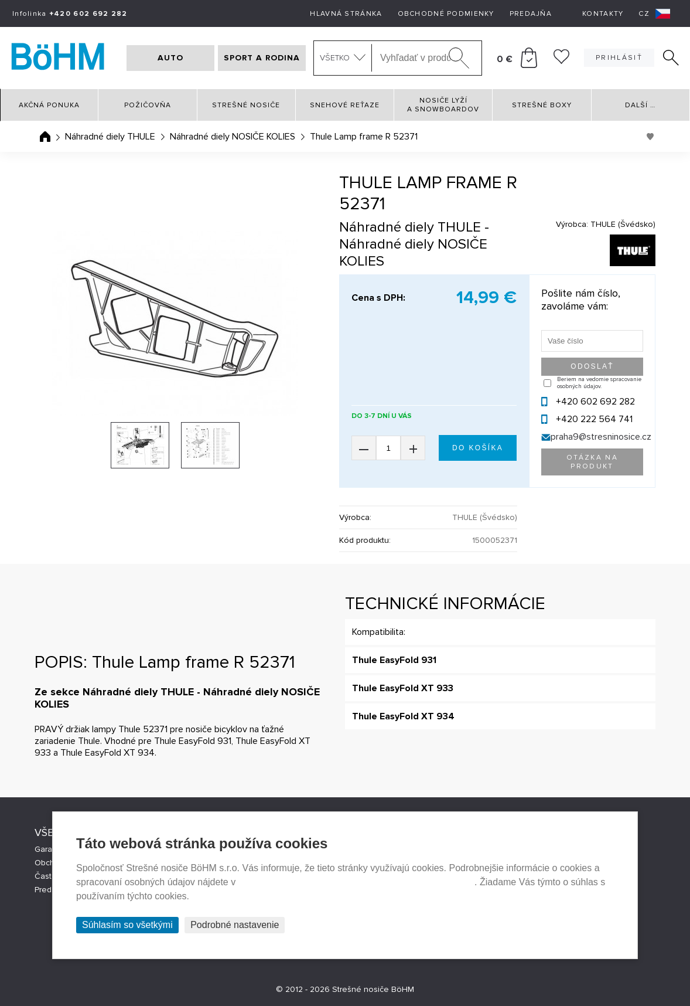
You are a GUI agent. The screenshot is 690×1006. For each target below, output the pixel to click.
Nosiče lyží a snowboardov (443, 105)
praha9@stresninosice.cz (601, 437)
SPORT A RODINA (262, 58)
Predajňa (531, 13)
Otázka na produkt (592, 462)
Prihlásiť (619, 57)
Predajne (51, 890)
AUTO (170, 58)
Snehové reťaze (345, 105)
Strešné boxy (542, 105)
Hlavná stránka (346, 13)
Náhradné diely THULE (110, 136)
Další (640, 105)
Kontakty (602, 13)
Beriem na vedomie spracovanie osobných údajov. (599, 383)
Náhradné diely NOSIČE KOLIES (232, 136)
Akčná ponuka (49, 105)
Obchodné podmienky (446, 13)
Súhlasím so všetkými (127, 925)
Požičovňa (147, 105)
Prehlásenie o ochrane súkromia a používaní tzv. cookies (356, 882)
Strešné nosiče (246, 105)
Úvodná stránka (45, 136)
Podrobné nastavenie (234, 925)
